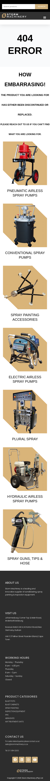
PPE (7, 715)
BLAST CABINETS (12, 704)
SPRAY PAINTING (12, 708)
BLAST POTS (10, 701)
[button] (44, 17)
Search (41, 7)
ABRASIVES (9, 718)
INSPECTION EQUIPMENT (15, 711)
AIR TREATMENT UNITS (14, 722)
